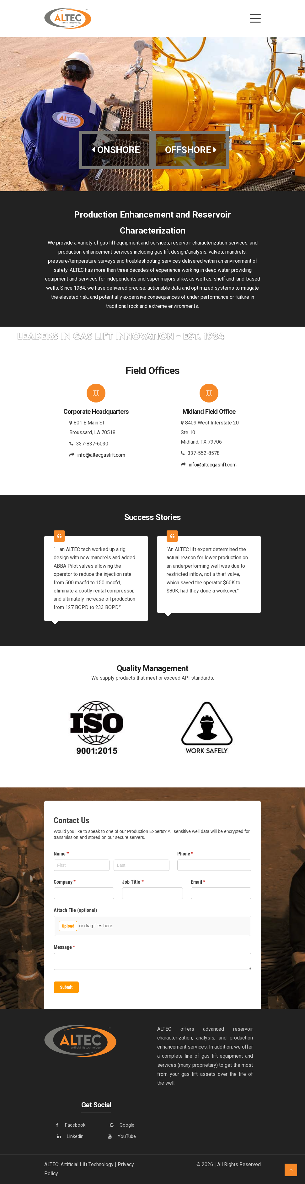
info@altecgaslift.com (101, 455)
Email (206, 882)
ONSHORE (116, 150)
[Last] (141, 865)
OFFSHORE (191, 150)
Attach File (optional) (75, 910)
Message (73, 947)
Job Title (141, 882)
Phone (193, 854)
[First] (82, 865)
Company (73, 882)
